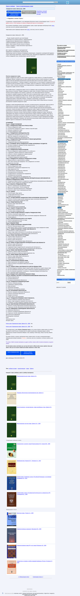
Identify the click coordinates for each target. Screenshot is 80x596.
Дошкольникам (61, 77)
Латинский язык (61, 150)
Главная (59, 64)
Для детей (60, 92)
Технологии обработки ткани (64, 226)
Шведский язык (61, 176)
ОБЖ (59, 107)
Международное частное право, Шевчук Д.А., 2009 (28, 423)
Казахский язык (61, 167)
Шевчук (32, 368)
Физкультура (61, 118)
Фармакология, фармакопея (64, 215)
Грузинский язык (62, 186)
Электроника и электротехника (65, 213)
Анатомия (60, 101)
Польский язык (61, 171)
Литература (60, 83)
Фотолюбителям (62, 210)
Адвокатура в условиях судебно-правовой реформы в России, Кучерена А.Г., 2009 (35, 562)
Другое (58, 272)
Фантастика (60, 254)
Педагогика (60, 98)
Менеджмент (61, 195)
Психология (60, 112)
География (60, 127)
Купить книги (61, 242)
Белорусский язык (62, 153)
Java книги (60, 238)
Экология (60, 121)
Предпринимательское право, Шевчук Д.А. (27, 376)
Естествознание (61, 128)
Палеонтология (61, 125)
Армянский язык (62, 155)
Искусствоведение (62, 94)
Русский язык (61, 82)
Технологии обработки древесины (66, 230)
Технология (60, 95)
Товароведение (61, 206)
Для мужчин (61, 258)
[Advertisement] (43, 42)
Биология (60, 89)
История (60, 109)
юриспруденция (21, 368)
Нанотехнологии (62, 216)
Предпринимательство (63, 204)
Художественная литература (64, 104)
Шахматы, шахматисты (63, 245)
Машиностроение (62, 239)
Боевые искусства (62, 267)
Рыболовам (60, 260)
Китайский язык (61, 182)
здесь (53, 25)
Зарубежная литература (63, 130)
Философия (60, 113)
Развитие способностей (63, 244)
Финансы (60, 200)
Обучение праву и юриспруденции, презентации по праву (66, 51)
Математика (61, 80)
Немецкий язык (61, 147)
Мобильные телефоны (63, 223)
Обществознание (62, 124)
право (27, 368)
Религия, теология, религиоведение (66, 122)
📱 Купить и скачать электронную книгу (14, 14)
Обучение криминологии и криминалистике (63, 48)
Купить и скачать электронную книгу (28, 353)
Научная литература (63, 136)
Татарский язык (61, 156)
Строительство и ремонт (63, 225)
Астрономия (61, 116)
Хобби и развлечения (63, 212)
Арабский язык (61, 164)
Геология (60, 235)
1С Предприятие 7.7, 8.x (63, 255)
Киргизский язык (62, 188)
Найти (58, 273)
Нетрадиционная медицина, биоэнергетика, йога (64, 252)
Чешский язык (61, 174)
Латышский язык (62, 170)
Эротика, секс (61, 261)
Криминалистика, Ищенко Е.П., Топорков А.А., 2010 (29, 460)
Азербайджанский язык (63, 162)
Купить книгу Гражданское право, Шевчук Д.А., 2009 (18, 323)
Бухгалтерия (61, 201)
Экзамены (59, 71)
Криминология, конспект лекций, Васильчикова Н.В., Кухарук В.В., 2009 (33, 443)
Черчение (60, 110)
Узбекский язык (61, 158)
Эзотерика (60, 209)
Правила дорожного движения (65, 100)
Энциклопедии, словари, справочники (66, 269)
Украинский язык (62, 152)
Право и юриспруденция (63, 115)
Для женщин (61, 241)
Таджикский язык (62, 192)
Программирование (62, 247)
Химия (59, 88)
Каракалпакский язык (63, 191)
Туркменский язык (62, 189)
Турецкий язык (61, 165)
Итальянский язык (62, 149)
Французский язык (62, 144)
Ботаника (60, 103)
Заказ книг (60, 236)
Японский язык (61, 177)
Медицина (60, 248)
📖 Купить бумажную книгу (13, 11)
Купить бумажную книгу (13, 352)
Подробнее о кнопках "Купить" (15, 18)
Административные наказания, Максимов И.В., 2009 (29, 529)
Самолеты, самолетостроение (65, 220)
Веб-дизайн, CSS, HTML (63, 257)
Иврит (59, 180)
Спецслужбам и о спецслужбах (65, 250)
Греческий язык (61, 168)
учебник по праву (13, 368)
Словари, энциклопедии (63, 263)
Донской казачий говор (63, 179)
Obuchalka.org (9, 593)
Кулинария (60, 266)
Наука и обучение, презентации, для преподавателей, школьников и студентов (65, 73)
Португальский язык (62, 173)
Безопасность (61, 264)
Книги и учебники (61, 76)
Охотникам (60, 222)
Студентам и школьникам (64, 131)
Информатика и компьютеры (64, 86)
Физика (59, 85)
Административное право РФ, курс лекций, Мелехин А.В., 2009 (31, 545)
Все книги (59, 270)
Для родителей (61, 134)
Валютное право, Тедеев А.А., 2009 (25, 513)
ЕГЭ (58, 69)
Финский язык (61, 183)
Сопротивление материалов (64, 140)
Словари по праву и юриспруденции (62, 54)
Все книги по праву (62, 45)
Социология (61, 97)
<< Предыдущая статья (23, 576)
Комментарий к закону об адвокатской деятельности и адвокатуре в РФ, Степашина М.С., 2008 (34, 493)
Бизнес (59, 203)
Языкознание (61, 185)
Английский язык (62, 143)
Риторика (60, 106)
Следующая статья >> (38, 576)
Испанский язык (61, 146)
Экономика (60, 198)
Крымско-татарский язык (63, 161)
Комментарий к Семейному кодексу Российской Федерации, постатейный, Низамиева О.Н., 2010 (34, 477)
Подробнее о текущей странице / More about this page (42, 13)
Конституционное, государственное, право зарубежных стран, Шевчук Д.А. (34, 407)
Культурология (61, 133)
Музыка (60, 119)
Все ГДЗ (59, 68)
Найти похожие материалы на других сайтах (28, 12)
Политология (61, 91)
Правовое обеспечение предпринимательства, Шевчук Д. (30, 392)
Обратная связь (61, 275)
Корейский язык (61, 159)
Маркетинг (60, 197)
